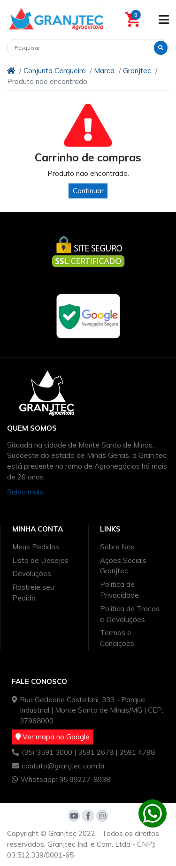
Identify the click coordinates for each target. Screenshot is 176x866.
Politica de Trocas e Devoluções (130, 614)
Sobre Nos (117, 546)
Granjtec (137, 70)
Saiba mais (25, 491)
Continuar (88, 190)
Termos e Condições (117, 638)
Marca (104, 70)
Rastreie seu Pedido (33, 592)
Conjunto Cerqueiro (54, 70)
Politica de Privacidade (119, 590)
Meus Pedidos (35, 546)
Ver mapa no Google (52, 736)
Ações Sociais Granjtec (123, 566)
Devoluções (31, 573)
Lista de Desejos (40, 560)
